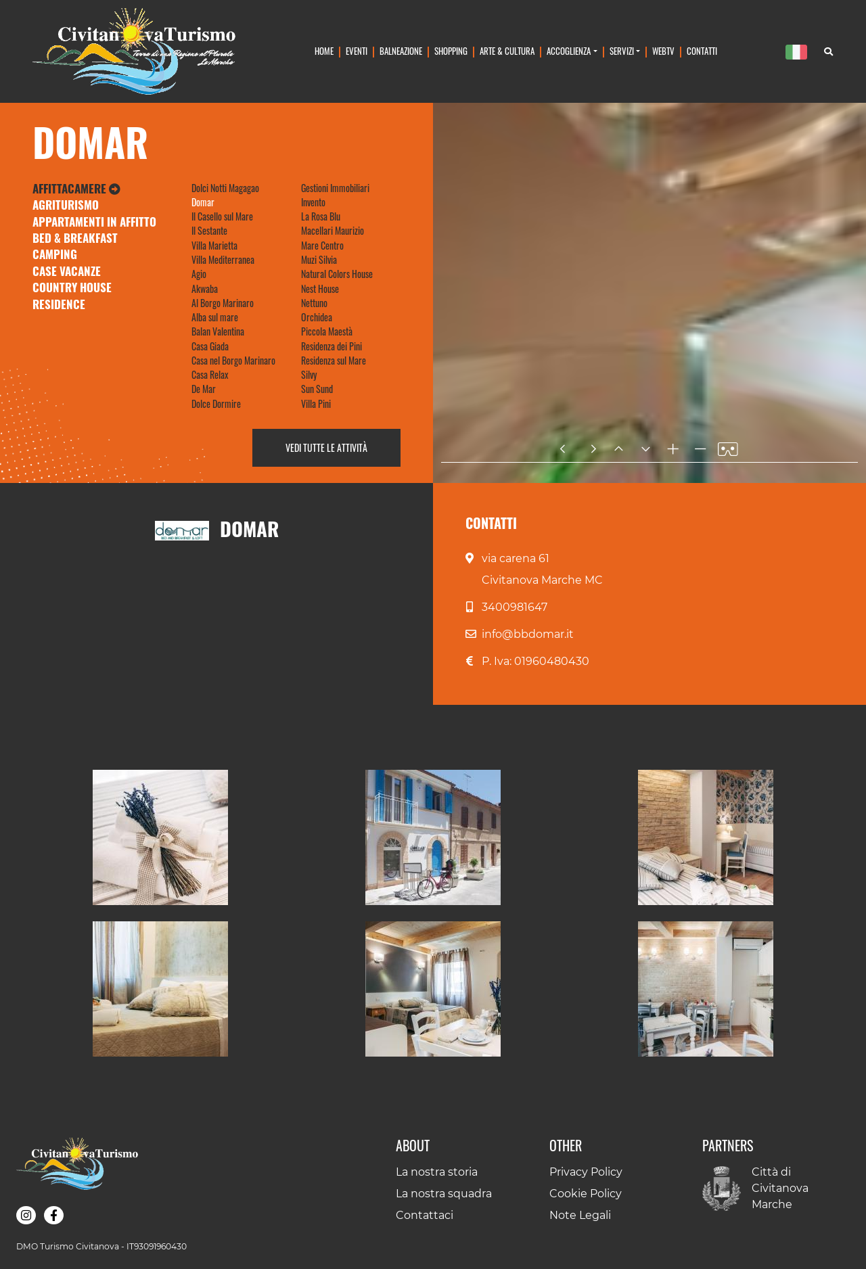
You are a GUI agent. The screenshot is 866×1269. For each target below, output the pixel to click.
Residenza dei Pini (331, 346)
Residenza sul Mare (333, 360)
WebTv (663, 51)
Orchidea (316, 317)
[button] (160, 837)
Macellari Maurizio (332, 230)
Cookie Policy (585, 1193)
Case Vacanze (66, 270)
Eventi (356, 51)
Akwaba (204, 288)
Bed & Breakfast (75, 237)
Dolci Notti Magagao (225, 188)
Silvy (309, 374)
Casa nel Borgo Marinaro (233, 360)
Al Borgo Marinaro (222, 303)
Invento (313, 202)
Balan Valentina (217, 331)
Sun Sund (317, 389)
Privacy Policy (585, 1172)
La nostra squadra (444, 1193)
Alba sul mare (214, 317)
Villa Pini (316, 403)
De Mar (203, 389)
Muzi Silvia (319, 259)
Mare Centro (322, 245)
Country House (72, 287)
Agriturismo (65, 204)
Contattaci (424, 1215)
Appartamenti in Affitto (94, 221)
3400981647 (514, 607)
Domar (202, 202)
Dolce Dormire (216, 403)
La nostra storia (437, 1172)
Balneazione (401, 51)
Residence (58, 304)
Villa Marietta (214, 245)
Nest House (320, 288)
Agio (198, 274)
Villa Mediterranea (222, 259)
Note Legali (580, 1215)
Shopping (451, 51)
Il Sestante (209, 230)
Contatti (702, 51)
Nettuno (314, 303)
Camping (54, 254)
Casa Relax (209, 374)
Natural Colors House (337, 274)
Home (324, 51)
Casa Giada (210, 346)
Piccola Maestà (326, 331)
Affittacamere (76, 188)
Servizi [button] (622, 51)
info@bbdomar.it (528, 634)
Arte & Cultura (507, 51)
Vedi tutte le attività (326, 447)
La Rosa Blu (320, 216)
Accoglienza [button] (569, 51)
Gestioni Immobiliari (335, 188)
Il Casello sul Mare (222, 216)
